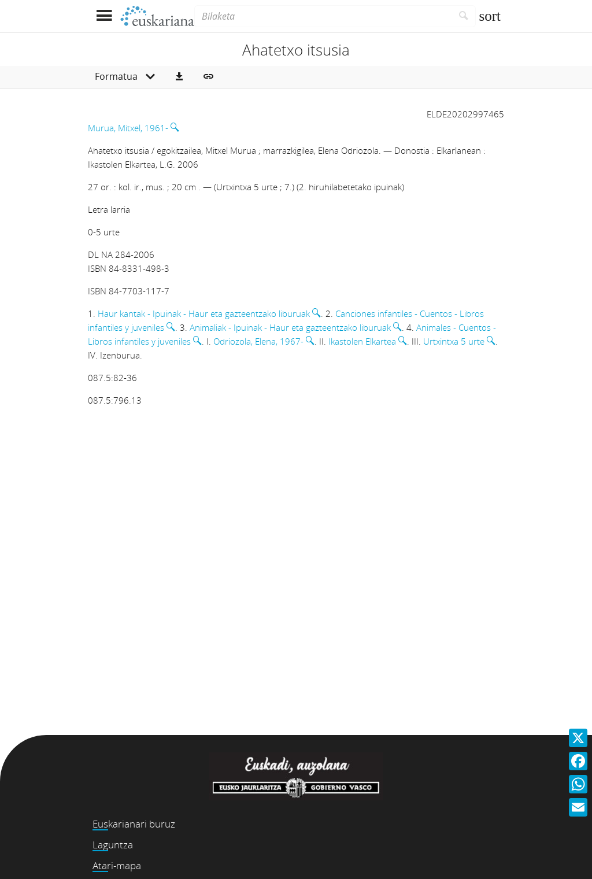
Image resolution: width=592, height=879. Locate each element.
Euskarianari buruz (133, 823)
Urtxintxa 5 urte (453, 341)
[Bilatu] (464, 16)
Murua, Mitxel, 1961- (128, 128)
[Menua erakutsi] (104, 16)
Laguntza (112, 844)
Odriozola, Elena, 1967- (258, 341)
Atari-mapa (116, 865)
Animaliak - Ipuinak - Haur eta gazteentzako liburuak (290, 327)
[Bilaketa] (323, 16)
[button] (179, 77)
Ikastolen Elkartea (362, 341)
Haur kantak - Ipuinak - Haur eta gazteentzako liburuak (204, 313)
